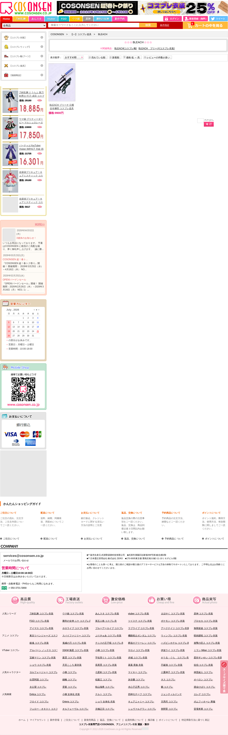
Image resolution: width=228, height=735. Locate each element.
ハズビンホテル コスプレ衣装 (176, 643)
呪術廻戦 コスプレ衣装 (206, 635)
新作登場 (54, 720)
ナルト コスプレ (103, 694)
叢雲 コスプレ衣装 (72, 657)
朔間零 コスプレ (169, 709)
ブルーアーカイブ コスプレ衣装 (111, 628)
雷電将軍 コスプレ (203, 709)
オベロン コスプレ (203, 679)
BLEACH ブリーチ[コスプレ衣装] (157, 48)
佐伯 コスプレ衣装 (203, 665)
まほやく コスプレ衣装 (173, 613)
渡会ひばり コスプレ (204, 687)
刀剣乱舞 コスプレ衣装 (41, 613)
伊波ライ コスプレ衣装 (173, 650)
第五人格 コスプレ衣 (106, 621)
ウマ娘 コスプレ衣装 (73, 613)
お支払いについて (90, 512)
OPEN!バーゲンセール (14, 279)
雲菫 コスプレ (69, 687)
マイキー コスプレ (137, 672)
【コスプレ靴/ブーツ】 (20, 56)
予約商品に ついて (174, 538)
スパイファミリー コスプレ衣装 (78, 635)
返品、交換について (131, 512)
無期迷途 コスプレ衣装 (206, 628)
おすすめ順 (71, 57)
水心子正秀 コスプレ (139, 687)
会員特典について (134, 720)
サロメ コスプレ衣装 (139, 650)
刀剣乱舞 (21, 18)
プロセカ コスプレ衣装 (206, 621)
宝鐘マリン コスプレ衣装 (43, 657)
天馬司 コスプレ (169, 701)
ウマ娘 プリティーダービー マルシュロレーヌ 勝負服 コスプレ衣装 (31, 121)
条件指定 (164, 25)
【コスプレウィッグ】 (20, 47)
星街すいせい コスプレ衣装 (208, 657)
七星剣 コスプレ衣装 (106, 672)
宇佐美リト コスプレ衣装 (108, 657)
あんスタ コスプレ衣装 (107, 613)
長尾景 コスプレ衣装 (106, 665)
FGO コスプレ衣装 (39, 621)
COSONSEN (57, 34)
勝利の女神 (102, 18)
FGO (63, 18)
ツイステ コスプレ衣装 (140, 621)
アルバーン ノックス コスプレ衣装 (48, 650)
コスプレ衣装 (130, 724)
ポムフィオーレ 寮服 (204, 701)
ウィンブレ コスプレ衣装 (174, 635)
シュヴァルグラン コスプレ (142, 709)
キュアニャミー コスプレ (141, 701)
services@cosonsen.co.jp (23, 556)
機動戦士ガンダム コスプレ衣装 (144, 635)
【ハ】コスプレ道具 (81, 34)
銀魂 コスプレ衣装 (39, 643)
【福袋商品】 (15, 75)
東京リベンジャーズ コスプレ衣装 (47, 635)
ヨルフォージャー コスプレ (44, 672)
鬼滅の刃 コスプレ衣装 (74, 643)
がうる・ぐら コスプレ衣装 (176, 657)
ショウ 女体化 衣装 (105, 701)
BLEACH (102, 34)
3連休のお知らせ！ (26, 238)
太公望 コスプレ (38, 687)
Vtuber (51, 18)
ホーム (22, 720)
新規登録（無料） (198, 18)
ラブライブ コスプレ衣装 (141, 628)
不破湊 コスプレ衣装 (171, 665)
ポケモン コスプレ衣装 (173, 621)
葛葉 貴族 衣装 (135, 665)
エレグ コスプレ (202, 694)
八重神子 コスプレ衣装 (173, 672)
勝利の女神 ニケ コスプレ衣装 (78, 621)
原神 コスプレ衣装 (203, 613)
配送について (47, 512)
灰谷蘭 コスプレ (136, 679)
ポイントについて (211, 512)
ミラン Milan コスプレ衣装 (207, 650)
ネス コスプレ (168, 679)
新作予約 (120, 18)
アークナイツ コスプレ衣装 (175, 628)
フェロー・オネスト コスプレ (45, 709)
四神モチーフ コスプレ (140, 694)
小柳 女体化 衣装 (71, 694)
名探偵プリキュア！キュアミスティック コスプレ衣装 (31, 174)
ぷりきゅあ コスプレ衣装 (108, 635)
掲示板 (151, 720)
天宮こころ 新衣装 (72, 665)
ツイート (220, 18)
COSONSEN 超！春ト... (15, 259)
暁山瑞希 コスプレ (104, 687)
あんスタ (36, 18)
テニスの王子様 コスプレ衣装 (110, 643)
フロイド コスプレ (39, 701)
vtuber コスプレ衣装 (138, 613)
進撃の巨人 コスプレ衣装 (207, 643)
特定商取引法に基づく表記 (195, 720)
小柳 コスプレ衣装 (104, 650)
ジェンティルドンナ (171, 694)
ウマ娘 (76, 18)
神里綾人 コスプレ (203, 672)
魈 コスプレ (167, 687)
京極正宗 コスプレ (104, 709)
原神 (88, 18)
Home (6, 18)
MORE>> (40, 224)
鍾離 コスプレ (69, 679)
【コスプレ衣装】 (17, 37)
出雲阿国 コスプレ (39, 679)
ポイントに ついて (214, 538)
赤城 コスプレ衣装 (137, 657)
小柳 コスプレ (69, 672)
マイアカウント (38, 720)
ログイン (174, 18)
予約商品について (171, 512)
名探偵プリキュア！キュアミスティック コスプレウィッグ (31, 200)
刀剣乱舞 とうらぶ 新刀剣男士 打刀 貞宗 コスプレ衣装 (31, 94)
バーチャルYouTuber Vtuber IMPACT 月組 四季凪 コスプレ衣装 (31, 147)
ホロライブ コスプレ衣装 (75, 628)
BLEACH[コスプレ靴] (125, 48)
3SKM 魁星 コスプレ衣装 (75, 650)
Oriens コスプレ (70, 701)
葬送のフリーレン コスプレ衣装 (144, 643)
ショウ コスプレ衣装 (40, 665)
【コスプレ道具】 (17, 66)
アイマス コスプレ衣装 (41, 628)
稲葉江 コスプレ (103, 679)
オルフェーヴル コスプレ (75, 709)
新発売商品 (90, 720)
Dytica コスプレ (38, 694)
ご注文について (8, 512)
